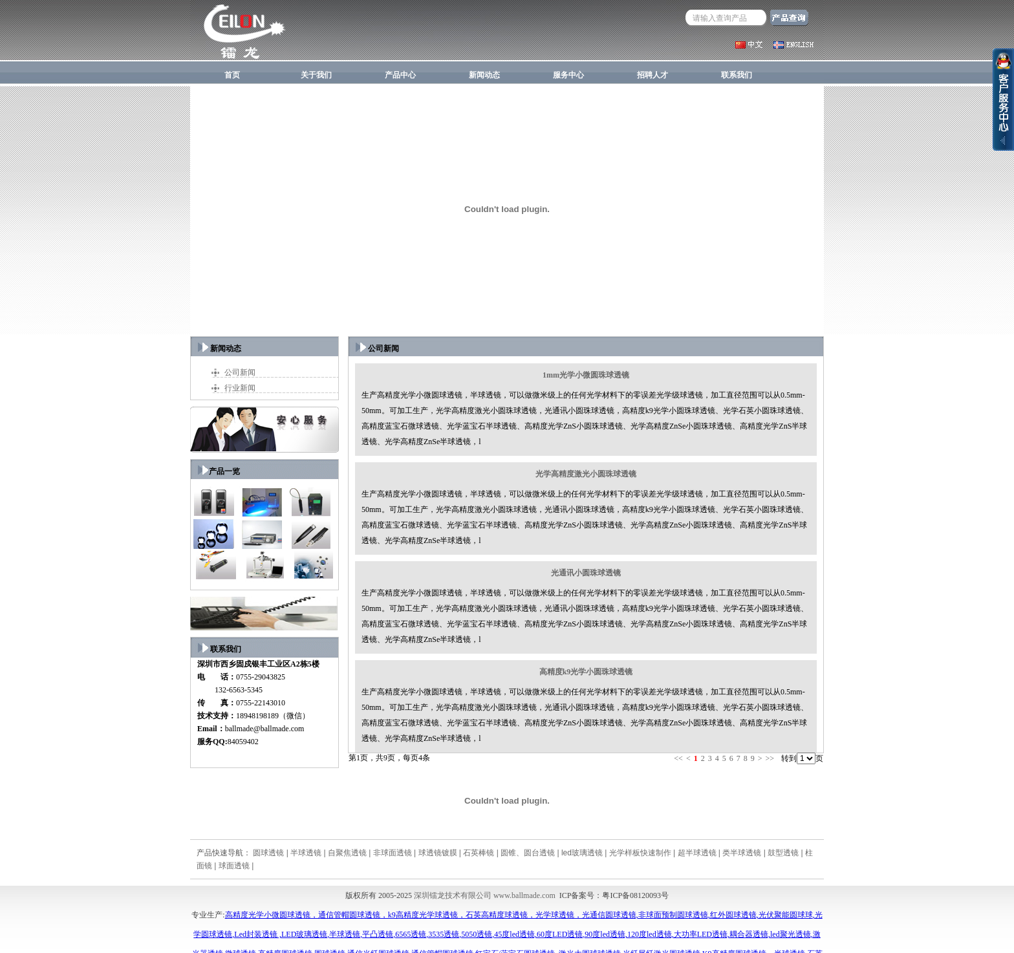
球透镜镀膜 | (441, 852)
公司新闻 (239, 372)
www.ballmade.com (524, 895)
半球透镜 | (309, 852)
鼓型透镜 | (786, 852)
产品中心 (400, 75)
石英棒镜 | (482, 852)
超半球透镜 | (700, 852)
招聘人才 (652, 75)
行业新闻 (239, 387)
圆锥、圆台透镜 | (531, 852)
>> (769, 758)
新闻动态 (484, 75)
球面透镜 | (236, 865)
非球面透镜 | (395, 852)
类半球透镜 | (745, 852)
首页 (232, 75)
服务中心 (568, 75)
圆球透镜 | (271, 852)
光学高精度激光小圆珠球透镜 (585, 473)
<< (678, 758)
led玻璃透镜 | (585, 852)
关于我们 (316, 75)
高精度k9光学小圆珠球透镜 (586, 671)
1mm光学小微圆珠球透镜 (586, 375)
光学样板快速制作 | (643, 852)
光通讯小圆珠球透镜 (586, 572)
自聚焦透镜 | (350, 852)
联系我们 (736, 75)
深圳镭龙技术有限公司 (452, 895)
